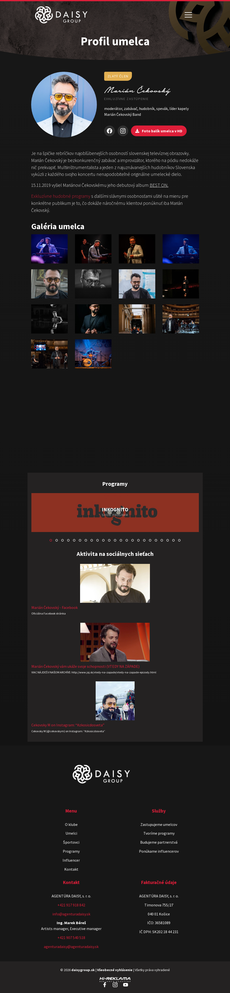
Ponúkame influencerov (159, 851)
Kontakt (71, 869)
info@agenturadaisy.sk (71, 914)
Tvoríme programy (159, 833)
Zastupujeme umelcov (158, 824)
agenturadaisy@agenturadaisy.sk (71, 946)
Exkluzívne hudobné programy (60, 196)
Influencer (71, 860)
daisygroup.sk (83, 970)
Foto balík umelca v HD (158, 130)
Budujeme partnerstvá (158, 842)
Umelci (71, 833)
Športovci (71, 842)
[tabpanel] (115, 513)
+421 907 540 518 (71, 937)
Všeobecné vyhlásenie (114, 970)
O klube (71, 824)
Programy (71, 851)
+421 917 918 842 (71, 905)
